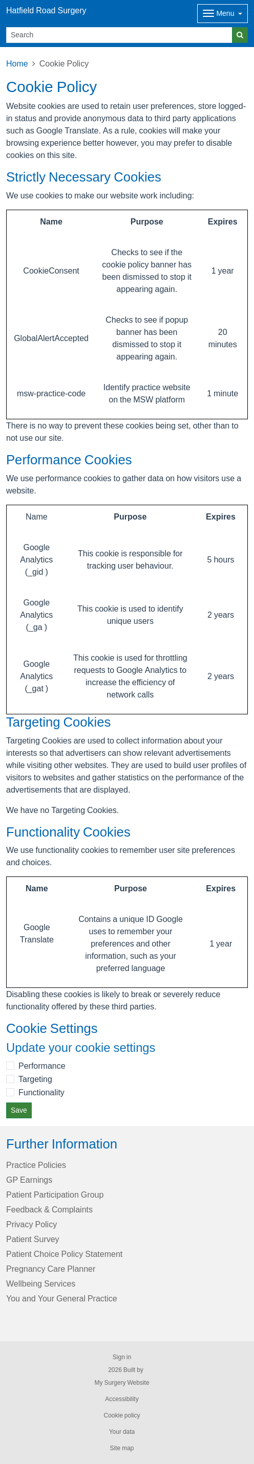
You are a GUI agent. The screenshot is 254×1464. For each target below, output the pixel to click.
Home (17, 63)
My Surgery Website (121, 1383)
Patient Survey (32, 1239)
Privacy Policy (31, 1224)
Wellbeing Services (40, 1283)
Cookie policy (121, 1415)
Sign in (122, 1357)
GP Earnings (29, 1180)
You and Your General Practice (61, 1298)
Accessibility (121, 1399)
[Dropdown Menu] (222, 13)
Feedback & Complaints (49, 1209)
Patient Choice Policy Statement (64, 1254)
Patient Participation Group (54, 1194)
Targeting (35, 1079)
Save (19, 1110)
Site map (122, 1448)
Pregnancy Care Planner (50, 1269)
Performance (42, 1066)
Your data (122, 1432)
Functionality (41, 1092)
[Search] (119, 35)
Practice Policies (36, 1165)
